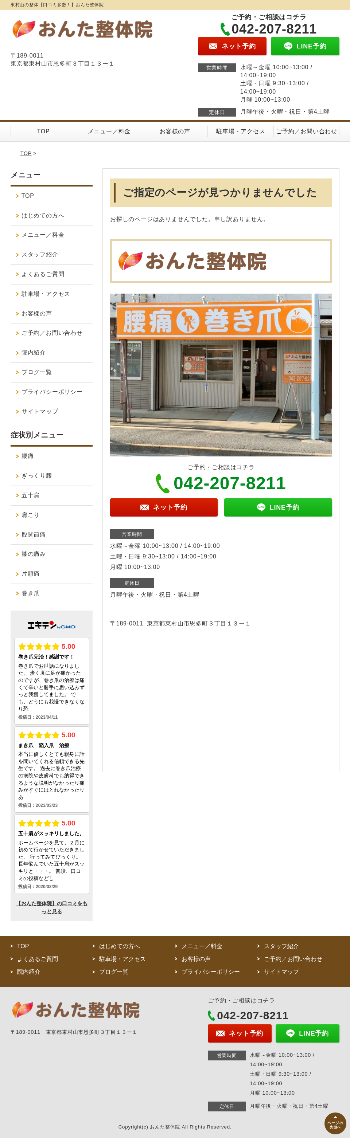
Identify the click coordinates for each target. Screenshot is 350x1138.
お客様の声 (175, 131)
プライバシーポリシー (52, 392)
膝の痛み (34, 554)
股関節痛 (34, 534)
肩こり (31, 515)
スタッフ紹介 (40, 254)
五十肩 (31, 495)
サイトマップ (40, 411)
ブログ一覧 (37, 372)
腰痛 (28, 456)
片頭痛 (31, 573)
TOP (43, 131)
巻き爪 (31, 593)
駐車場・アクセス (240, 131)
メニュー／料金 (109, 131)
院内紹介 (37, 352)
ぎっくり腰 (37, 475)
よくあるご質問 (43, 274)
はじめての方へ (43, 215)
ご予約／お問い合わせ (306, 131)
